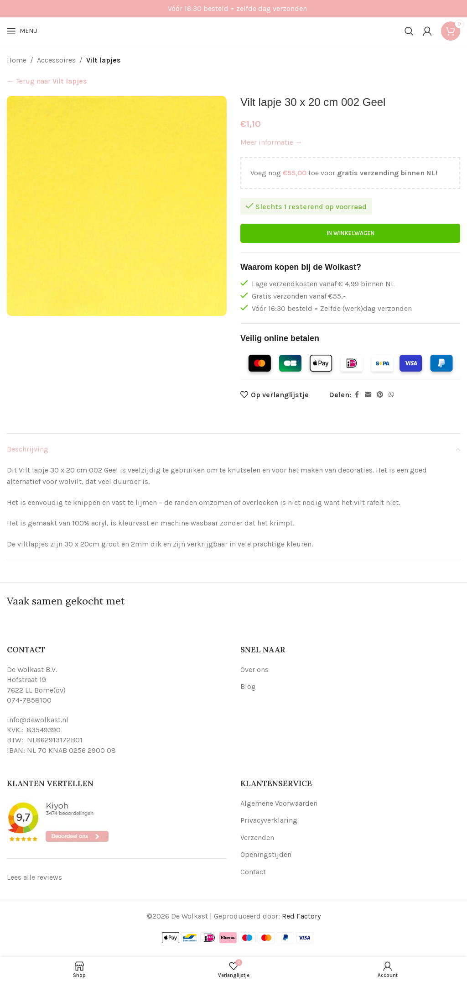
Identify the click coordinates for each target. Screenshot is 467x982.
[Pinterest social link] (380, 395)
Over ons (254, 669)
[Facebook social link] (356, 395)
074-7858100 (29, 700)
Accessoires (56, 60)
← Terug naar (47, 81)
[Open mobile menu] (22, 31)
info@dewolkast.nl (37, 719)
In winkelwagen (350, 233)
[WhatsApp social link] (391, 395)
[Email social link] (368, 395)
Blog (248, 686)
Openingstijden (265, 854)
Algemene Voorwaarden (278, 803)
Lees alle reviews (34, 877)
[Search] (409, 31)
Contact (253, 871)
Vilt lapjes (103, 60)
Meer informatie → (271, 142)
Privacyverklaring (268, 820)
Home (16, 60)
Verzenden (257, 837)
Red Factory (301, 916)
